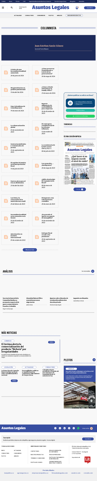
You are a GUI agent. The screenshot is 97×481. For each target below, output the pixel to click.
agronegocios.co (22, 473)
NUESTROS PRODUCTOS (37, 454)
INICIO (3, 450)
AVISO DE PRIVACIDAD (55, 454)
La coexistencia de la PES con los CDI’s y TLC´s (48, 146)
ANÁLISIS (59, 15)
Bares (10, 1)
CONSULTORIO (29, 15)
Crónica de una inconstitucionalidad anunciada (18, 71)
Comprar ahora (80, 110)
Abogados (72, 1)
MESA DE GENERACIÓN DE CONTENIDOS (55, 451)
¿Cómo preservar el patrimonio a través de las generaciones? (48, 71)
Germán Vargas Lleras (60, 1)
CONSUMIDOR (41, 15)
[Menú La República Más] (2, 8)
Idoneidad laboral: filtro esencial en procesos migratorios (34, 300)
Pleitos (68, 360)
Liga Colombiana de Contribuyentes (18, 107)
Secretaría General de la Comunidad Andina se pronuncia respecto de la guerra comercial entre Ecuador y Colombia (11, 302)
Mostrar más (30, 250)
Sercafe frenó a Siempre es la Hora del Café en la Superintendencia (80, 372)
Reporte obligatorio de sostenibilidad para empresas (47, 106)
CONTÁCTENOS (35, 451)
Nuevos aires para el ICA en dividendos (18, 182)
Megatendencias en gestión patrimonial (18, 88)
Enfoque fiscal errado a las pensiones (47, 234)
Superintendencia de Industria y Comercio (40, 1)
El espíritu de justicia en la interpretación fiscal (18, 164)
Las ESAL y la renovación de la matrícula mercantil (18, 199)
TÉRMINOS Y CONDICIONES (38, 458)
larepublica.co (9, 473)
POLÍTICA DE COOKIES (36, 462)
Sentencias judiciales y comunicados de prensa (18, 145)
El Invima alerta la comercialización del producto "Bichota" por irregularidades (13, 348)
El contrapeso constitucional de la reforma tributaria (48, 126)
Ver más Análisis (88, 271)
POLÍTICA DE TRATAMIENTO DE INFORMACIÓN (56, 458)
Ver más (79, 189)
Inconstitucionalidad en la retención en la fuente (18, 216)
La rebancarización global (18, 126)
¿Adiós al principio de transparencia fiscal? (48, 181)
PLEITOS (51, 15)
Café (24, 1)
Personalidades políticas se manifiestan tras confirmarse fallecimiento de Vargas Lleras (31, 373)
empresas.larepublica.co (40, 473)
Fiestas (18, 1)
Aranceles (81, 1)
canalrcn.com (75, 473)
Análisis (8, 271)
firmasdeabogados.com (60, 473)
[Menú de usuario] (77, 8)
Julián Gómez (36, 305)
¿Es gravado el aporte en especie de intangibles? (48, 216)
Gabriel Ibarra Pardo (83, 301)
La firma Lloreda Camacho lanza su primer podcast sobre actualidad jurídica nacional (10, 373)
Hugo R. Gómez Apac (13, 309)
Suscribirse (90, 7)
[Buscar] (11, 8)
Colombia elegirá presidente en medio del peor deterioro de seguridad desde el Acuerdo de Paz (51, 373)
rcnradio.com (88, 473)
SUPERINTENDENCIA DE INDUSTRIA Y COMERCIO (55, 462)
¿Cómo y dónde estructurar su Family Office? (47, 88)
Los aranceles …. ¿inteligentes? (48, 164)
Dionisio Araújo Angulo (60, 305)
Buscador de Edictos (74, 15)
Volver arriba (87, 428)
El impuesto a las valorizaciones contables (48, 199)
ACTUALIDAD (18, 15)
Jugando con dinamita (80, 298)
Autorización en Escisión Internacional (16, 235)
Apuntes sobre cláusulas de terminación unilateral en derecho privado (59, 300)
